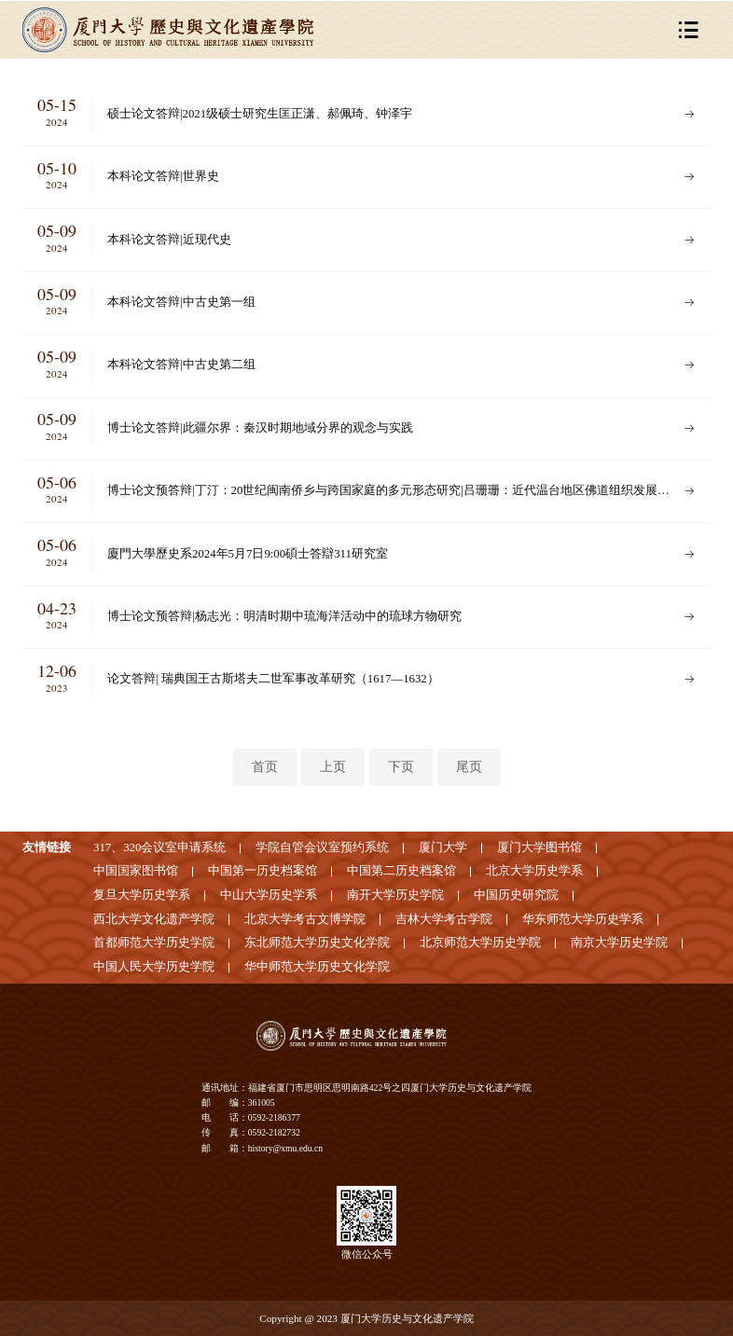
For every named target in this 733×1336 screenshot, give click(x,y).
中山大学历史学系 (268, 895)
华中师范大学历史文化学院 (317, 966)
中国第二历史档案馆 (401, 870)
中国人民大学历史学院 (153, 966)
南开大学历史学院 (395, 895)
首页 (265, 767)
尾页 (469, 767)
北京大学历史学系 (534, 870)
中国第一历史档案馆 (262, 870)
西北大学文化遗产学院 (153, 919)
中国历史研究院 (516, 895)
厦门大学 (443, 847)
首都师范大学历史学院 (153, 942)
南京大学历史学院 (619, 942)
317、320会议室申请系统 (159, 847)
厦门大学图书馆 (539, 847)
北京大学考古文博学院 (305, 919)
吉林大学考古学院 (443, 919)
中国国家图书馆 (135, 870)
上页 (333, 767)
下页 (401, 767)
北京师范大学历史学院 (480, 942)
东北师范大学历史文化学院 (317, 942)
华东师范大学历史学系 (582, 919)
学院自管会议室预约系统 (322, 847)
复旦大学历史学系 (141, 895)
